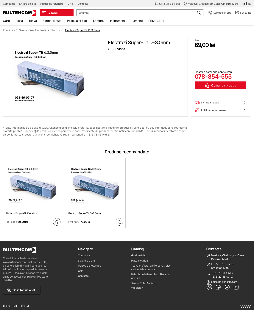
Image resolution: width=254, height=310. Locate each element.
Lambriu (99, 21)
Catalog (137, 249)
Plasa (19, 21)
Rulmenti (137, 21)
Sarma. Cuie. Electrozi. (32, 30)
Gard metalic (138, 255)
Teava (33, 21)
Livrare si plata (27, 3)
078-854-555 (213, 76)
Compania (9, 3)
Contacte (82, 3)
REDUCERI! (156, 21)
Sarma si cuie (52, 21)
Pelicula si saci (77, 21)
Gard (6, 21)
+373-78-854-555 (222, 272)
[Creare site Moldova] (245, 306)
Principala (9, 30)
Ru (249, 3)
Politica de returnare (51, 3)
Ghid (70, 3)
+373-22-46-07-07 (222, 276)
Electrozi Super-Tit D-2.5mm (84, 213)
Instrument (117, 21)
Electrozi (56, 30)
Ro (243, 3)
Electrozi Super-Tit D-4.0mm (22, 213)
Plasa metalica (139, 260)
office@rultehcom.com (224, 281)
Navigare (85, 249)
